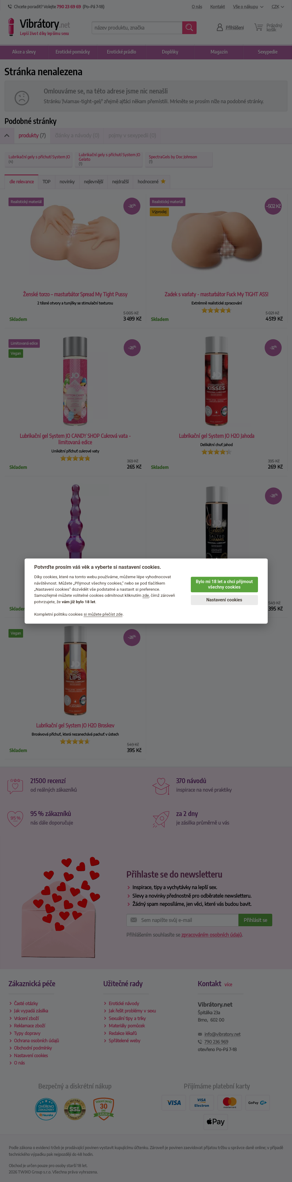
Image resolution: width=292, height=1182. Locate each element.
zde (146, 595)
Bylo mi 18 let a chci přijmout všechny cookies (224, 584)
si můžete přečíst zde (103, 614)
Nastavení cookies (224, 600)
